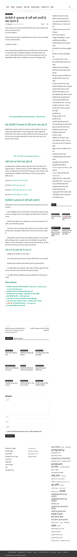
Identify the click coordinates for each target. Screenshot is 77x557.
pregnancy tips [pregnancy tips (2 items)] (66, 461)
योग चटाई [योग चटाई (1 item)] (61, 522)
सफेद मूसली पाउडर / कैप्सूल (11, 456)
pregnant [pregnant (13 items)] (57, 464)
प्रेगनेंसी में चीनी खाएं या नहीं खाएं (20, 194)
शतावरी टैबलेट (8, 454)
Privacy (35, 552)
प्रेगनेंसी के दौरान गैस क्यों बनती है (20, 180)
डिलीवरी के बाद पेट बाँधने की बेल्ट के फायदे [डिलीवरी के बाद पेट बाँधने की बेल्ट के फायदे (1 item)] (58, 482)
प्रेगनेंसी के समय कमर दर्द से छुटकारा (60, 67)
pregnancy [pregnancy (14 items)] (57, 450)
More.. (52, 7)
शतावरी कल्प (8, 459)
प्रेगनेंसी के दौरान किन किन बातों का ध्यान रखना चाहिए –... (67, 232)
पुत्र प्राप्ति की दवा (56, 113)
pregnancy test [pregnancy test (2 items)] (55, 461)
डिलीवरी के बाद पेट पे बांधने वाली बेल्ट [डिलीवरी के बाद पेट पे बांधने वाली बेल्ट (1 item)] (58, 479)
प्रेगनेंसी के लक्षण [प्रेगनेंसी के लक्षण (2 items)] (55, 504)
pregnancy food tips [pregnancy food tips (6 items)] (60, 458)
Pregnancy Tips (12, 11)
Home (7, 7)
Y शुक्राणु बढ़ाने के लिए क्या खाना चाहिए (61, 192)
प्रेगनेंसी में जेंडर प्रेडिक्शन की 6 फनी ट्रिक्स (62, 86)
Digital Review (32, 456)
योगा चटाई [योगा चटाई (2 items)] (66, 522)
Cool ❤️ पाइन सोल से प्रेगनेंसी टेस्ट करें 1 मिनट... (66, 218)
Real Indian (31, 454)
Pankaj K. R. (10, 24)
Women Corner (35, 7)
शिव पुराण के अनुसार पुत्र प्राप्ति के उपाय (61, 75)
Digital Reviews (12, 552)
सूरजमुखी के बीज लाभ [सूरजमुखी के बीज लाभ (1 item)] (55, 540)
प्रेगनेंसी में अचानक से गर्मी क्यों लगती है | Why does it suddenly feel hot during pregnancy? (15, 330)
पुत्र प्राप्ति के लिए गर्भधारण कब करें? (60, 89)
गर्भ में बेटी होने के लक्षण (57, 197)
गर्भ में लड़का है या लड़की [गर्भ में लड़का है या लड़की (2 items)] (57, 473)
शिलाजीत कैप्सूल (9, 451)
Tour (36, 454)
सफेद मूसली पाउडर (9, 470)
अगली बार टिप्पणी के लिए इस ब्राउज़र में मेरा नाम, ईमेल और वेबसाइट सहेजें (24, 431)
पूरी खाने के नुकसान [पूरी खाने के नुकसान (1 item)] (54, 488)
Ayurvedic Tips (45, 7)
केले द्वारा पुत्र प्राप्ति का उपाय (59, 116)
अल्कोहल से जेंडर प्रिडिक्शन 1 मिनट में (61, 37)
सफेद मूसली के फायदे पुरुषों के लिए (60, 162)
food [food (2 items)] (62, 447)
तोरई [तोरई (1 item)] (68, 482)
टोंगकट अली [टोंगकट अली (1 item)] (63, 476)
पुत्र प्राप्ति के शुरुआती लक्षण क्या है (60, 121)
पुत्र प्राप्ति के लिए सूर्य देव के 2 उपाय (60, 92)
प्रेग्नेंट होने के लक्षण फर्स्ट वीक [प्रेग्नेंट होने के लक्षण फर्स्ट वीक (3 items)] (59, 520)
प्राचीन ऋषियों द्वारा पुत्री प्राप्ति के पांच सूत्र (62, 94)
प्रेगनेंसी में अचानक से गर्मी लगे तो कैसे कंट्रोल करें (20, 291)
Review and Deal (33, 451)
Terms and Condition (43, 552)
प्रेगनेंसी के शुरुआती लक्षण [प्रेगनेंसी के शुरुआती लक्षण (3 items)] (58, 511)
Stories (13, 7)
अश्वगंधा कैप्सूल (9, 464)
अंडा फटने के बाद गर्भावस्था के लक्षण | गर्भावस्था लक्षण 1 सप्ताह (24, 301)
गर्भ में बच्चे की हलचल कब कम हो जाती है (62, 124)
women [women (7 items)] (55, 467)
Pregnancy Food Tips (10, 365)
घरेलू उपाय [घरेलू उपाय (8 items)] (55, 475)
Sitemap (65, 552)
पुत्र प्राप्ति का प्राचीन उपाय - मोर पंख (60, 105)
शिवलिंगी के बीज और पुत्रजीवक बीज (60, 97)
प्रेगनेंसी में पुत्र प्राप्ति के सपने (58, 132)
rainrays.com (32, 448)
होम (6, 11)
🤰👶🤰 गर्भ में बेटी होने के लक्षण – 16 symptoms (21, 303)
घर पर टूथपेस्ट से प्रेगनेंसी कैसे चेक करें (61, 21)
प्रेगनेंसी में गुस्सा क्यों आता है (18, 185)
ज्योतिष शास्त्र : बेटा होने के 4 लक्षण (60, 138)
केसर (6, 467)
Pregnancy (19, 7)
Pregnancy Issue (39, 365)
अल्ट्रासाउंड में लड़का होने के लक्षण (60, 186)
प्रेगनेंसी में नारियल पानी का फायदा (60, 16)
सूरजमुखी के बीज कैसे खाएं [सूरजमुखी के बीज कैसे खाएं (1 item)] (56, 531)
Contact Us (53, 552)
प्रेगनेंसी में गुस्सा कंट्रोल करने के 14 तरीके (22, 190)
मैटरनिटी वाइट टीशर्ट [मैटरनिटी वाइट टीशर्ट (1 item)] (54, 522)
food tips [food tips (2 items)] (68, 447)
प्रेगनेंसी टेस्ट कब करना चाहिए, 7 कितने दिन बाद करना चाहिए (23, 294)
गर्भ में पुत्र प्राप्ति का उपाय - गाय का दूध (61, 102)
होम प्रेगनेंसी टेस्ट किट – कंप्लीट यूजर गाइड (18, 296)
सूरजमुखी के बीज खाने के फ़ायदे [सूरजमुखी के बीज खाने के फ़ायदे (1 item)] (57, 534)
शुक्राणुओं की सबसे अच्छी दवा (59, 165)
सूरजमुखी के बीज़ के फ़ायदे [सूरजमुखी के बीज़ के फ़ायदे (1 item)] (65, 540)
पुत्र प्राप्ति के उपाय (56, 119)
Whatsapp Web (21, 552)
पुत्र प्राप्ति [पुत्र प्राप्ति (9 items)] (55, 485)
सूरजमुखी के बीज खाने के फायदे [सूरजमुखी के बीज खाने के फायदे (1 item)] (57, 537)
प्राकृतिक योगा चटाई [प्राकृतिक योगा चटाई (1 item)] (54, 491)
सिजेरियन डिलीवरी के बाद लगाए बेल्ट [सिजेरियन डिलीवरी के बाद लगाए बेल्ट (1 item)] (57, 528)
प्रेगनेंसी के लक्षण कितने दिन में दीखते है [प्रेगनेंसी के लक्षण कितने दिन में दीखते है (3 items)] (59, 507)
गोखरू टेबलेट (8, 462)
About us (59, 552)
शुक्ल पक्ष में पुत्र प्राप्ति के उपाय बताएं (60, 127)
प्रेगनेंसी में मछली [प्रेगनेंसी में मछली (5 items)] (57, 514)
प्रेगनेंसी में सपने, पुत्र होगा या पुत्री (59, 129)
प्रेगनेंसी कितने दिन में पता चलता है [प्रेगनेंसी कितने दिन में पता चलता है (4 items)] (59, 495)
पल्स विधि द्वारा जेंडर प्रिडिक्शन (59, 40)
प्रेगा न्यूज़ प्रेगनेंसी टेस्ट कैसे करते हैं (16, 305)
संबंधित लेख (9, 338)
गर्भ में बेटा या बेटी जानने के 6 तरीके (60, 83)
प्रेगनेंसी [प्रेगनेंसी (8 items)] (62, 491)
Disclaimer (29, 552)
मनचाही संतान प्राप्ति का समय (59, 154)
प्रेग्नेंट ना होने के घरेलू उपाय (58, 35)
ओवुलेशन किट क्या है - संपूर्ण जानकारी (61, 178)
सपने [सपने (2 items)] (59, 526)
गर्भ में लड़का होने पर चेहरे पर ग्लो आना (61, 140)
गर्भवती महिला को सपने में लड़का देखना (61, 194)
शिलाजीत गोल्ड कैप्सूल (10, 448)
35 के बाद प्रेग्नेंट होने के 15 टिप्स (60, 59)
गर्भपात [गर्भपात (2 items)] (56, 470)
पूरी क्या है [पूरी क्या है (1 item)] (62, 485)
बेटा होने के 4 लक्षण (57, 135)
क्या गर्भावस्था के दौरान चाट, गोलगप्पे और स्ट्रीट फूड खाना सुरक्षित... (55, 233)
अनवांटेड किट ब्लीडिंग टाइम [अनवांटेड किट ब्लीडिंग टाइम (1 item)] (64, 467)
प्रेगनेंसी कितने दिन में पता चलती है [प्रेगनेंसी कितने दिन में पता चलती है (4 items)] (59, 500)
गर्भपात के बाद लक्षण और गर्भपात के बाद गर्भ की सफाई (22, 298)
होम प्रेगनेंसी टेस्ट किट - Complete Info (62, 181)
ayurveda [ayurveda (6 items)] (55, 447)
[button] (70, 7)
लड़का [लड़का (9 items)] (53, 525)
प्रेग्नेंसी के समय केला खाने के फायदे (60, 18)
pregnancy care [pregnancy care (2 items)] (56, 452)
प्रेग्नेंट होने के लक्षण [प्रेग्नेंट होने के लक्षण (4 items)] (57, 517)
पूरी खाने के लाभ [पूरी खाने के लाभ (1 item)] (62, 488)
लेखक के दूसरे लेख (18, 338)
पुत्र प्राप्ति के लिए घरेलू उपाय (58, 189)
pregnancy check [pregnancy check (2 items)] (56, 455)
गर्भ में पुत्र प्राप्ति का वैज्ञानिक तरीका (60, 100)
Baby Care (26, 7)
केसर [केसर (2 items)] (52, 470)
